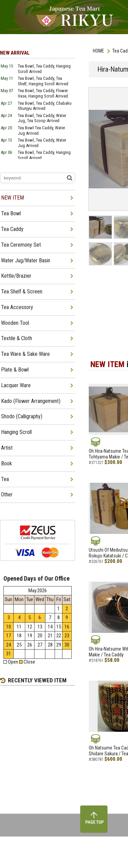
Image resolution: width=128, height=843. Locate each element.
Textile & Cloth (16, 338)
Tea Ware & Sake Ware (25, 354)
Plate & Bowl (15, 369)
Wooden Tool (15, 323)
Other (7, 494)
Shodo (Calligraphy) (21, 416)
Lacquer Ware (16, 385)
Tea (5, 479)
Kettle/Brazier (16, 276)
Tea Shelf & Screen (21, 291)
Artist (7, 448)
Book (6, 463)
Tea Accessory (17, 307)
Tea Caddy (12, 229)
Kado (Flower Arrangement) (30, 401)
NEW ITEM (12, 197)
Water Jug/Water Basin (25, 260)
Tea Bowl (11, 213)
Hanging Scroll (16, 432)
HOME (98, 51)
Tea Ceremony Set (21, 245)
